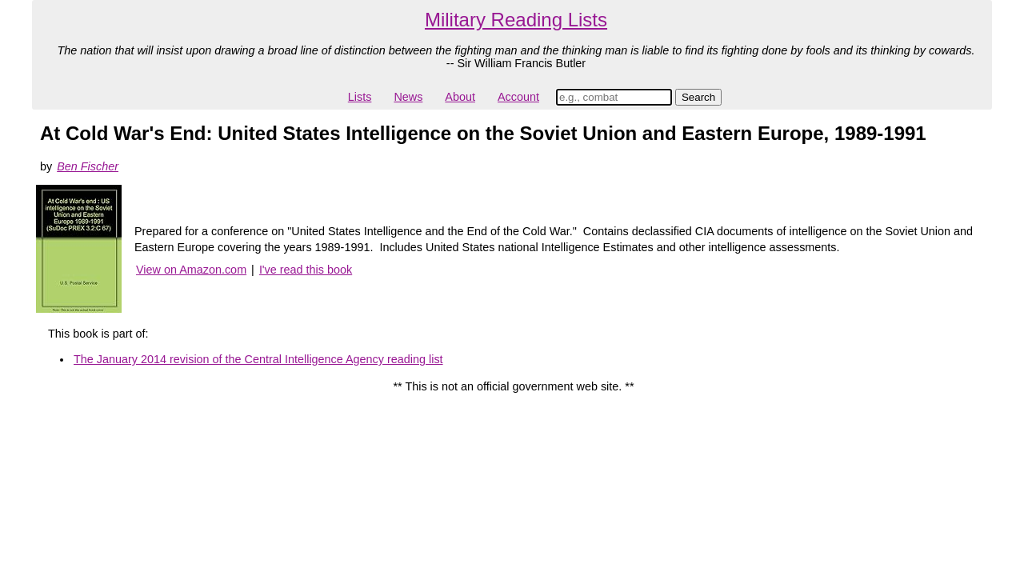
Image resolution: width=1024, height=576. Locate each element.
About (460, 96)
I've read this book (305, 269)
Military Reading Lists (516, 19)
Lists (360, 96)
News (408, 96)
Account (518, 96)
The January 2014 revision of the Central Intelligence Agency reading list (258, 359)
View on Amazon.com (191, 269)
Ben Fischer (87, 166)
